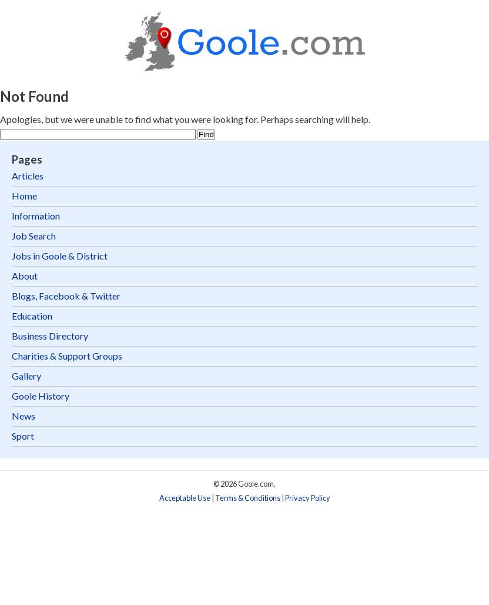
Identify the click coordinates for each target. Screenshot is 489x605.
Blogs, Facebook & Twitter (66, 295)
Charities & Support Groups (67, 355)
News (23, 415)
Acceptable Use (184, 498)
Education (32, 315)
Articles (27, 175)
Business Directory (50, 335)
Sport (23, 435)
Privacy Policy (307, 498)
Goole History (40, 395)
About (25, 275)
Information (36, 215)
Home (24, 195)
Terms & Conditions (247, 498)
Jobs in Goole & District (60, 255)
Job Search (34, 235)
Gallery (26, 375)
